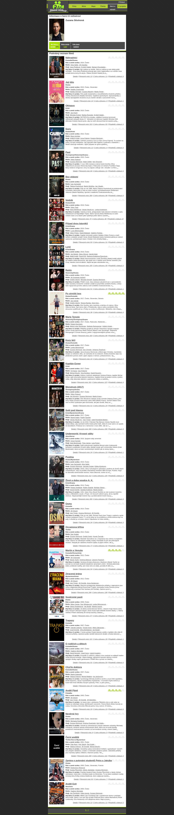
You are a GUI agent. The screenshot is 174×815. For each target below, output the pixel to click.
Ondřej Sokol (87, 536)
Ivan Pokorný (82, 371)
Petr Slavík (82, 744)
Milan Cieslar (75, 604)
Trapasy (70, 620)
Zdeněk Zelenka (76, 628)
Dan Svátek (75, 534)
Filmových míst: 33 (85, 709)
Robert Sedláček (76, 487)
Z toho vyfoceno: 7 (100, 779)
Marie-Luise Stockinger (78, 326)
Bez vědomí (72, 177)
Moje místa (65, 45)
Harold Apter (93, 254)
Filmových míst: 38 (85, 312)
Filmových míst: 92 (86, 779)
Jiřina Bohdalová (86, 630)
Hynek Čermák (98, 536)
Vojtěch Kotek (75, 138)
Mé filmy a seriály (54, 45)
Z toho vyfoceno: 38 (99, 219)
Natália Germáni (75, 92)
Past (68, 152)
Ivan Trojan (87, 420)
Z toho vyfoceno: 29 (100, 522)
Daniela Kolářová (86, 490)
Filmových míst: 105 (85, 266)
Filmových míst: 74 (84, 219)
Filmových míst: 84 (85, 171)
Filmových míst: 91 (85, 662)
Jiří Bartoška (91, 700)
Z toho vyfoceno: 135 (100, 476)
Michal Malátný (86, 676)
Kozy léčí (70, 340)
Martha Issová (97, 606)
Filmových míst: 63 (85, 242)
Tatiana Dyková (75, 676)
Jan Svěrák (74, 301)
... (106, 73)
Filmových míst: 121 (85, 639)
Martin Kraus (97, 396)
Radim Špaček (85, 417)
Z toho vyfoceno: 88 (100, 616)
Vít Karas (74, 371)
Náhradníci (71, 57)
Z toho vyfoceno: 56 (100, 266)
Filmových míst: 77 (85, 546)
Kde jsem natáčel (76, 45)
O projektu (122, 6)
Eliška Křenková (100, 466)
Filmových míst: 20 (85, 686)
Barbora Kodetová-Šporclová (97, 256)
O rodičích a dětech (76, 643)
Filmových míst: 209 (84, 756)
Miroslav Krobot (75, 115)
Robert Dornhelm (77, 324)
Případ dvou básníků (77, 223)
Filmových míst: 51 (85, 289)
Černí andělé (72, 737)
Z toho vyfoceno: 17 (100, 359)
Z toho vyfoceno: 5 (100, 732)
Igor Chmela (87, 350)
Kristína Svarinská (89, 723)
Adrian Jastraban (89, 770)
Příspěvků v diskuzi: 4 (116, 242)
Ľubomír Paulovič (98, 560)
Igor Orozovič (97, 162)
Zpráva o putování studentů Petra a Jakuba (89, 760)
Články (102, 6)
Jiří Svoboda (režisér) (78, 277)
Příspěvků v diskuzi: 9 (116, 429)
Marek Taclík (74, 560)
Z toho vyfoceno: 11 (100, 76)
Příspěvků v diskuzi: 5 (116, 616)
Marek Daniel (97, 490)
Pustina (70, 457)
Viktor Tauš (74, 207)
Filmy (74, 6)
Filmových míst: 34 (85, 522)
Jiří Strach (74, 511)
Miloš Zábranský (98, 628)
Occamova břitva (75, 527)
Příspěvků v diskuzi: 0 (116, 76)
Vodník (69, 200)
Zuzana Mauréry (87, 92)
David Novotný (96, 373)
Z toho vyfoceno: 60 (100, 499)
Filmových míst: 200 (85, 499)
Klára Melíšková (75, 209)
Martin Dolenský (76, 674)
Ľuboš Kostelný (95, 653)
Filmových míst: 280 (85, 195)
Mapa (93, 6)
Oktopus (70, 105)
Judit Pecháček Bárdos (100, 420)
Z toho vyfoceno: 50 (100, 662)
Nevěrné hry (72, 714)
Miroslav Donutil (86, 280)
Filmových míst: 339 (84, 429)
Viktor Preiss (74, 233)
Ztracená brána (74, 573)
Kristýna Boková (85, 560)
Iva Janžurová (98, 676)
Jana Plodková (75, 67)
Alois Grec (95, 303)
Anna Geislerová (92, 583)
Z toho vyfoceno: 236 (100, 429)
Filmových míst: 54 (85, 569)
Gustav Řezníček (76, 770)
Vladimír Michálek (77, 651)
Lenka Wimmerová (77, 347)
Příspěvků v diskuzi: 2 (116, 686)
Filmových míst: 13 (86, 101)
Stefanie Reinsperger (94, 326)
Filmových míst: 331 (84, 382)
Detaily (75, 76)
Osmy (69, 503)
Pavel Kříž (82, 256)
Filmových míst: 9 (87, 732)
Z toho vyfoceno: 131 (100, 756)
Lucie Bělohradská (77, 231)
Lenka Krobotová (101, 209)
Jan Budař (87, 606)
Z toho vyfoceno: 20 (100, 639)
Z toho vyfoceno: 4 (100, 148)
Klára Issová (85, 793)
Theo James (86, 443)
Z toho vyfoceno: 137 (100, 382)
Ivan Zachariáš (76, 184)
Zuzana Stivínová (96, 138)
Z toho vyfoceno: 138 (100, 592)
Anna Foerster (76, 441)
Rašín (69, 270)
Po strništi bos (73, 293)
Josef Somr (85, 653)
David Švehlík (75, 490)
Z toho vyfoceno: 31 (100, 242)
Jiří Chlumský (75, 558)
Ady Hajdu (100, 723)
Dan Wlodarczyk (86, 604)
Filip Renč (74, 744)
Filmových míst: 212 (84, 476)
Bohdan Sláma (99, 487)
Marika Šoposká (87, 115)
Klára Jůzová (83, 254)
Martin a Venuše (74, 550)
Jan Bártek (74, 254)
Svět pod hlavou (74, 410)
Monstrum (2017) (75, 387)
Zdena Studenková (76, 606)
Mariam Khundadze (98, 67)
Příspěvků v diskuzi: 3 (116, 522)
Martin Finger (99, 92)
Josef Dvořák (74, 630)
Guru (68, 129)
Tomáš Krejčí (87, 628)
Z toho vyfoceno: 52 (100, 546)
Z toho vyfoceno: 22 (100, 452)
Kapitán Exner (73, 363)
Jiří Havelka (83, 65)
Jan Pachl (74, 113)
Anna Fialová (84, 138)
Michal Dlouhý (75, 373)
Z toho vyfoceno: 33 (100, 312)
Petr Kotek (90, 744)
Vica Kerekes (85, 373)
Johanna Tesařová (98, 350)
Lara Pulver (96, 443)
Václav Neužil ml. (88, 209)
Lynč (68, 247)
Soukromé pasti (74, 597)
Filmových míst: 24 (85, 359)
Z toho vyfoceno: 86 (100, 336)
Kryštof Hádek (86, 67)
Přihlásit (122, 2)
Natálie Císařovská (77, 89)
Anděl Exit (71, 784)
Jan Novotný (74, 396)
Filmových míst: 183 (85, 336)
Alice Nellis (74, 65)
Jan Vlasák (99, 186)
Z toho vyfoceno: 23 (100, 569)
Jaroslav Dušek (88, 466)
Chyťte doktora (74, 667)
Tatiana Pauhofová (76, 186)
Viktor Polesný (76, 159)
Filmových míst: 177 (85, 616)
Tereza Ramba (86, 303)
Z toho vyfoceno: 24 (100, 406)
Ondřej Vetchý (75, 280)
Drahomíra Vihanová (78, 768)
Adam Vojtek (87, 162)
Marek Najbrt (75, 417)
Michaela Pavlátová (77, 721)
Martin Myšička (89, 186)
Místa (84, 6)
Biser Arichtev (75, 136)
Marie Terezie (73, 317)
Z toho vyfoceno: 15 (100, 289)
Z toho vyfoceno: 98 (100, 195)
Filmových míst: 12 (85, 76)
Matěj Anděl (74, 256)
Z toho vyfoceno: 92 (100, 124)
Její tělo (70, 82)
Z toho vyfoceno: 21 (100, 171)
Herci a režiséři (112, 7)
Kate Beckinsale (75, 443)
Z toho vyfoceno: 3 (100, 101)
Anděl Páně (72, 690)
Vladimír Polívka (96, 233)
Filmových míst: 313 (85, 124)
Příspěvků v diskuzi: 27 (116, 219)
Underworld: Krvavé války (79, 433)
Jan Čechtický (75, 793)
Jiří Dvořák (95, 513)
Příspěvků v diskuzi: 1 (116, 101)
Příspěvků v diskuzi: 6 (116, 124)
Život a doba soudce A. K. (79, 480)
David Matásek (85, 233)
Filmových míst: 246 (84, 592)
